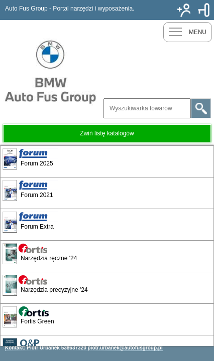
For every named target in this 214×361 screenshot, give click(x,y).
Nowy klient (184, 10)
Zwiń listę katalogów (107, 133)
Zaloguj (204, 10)
